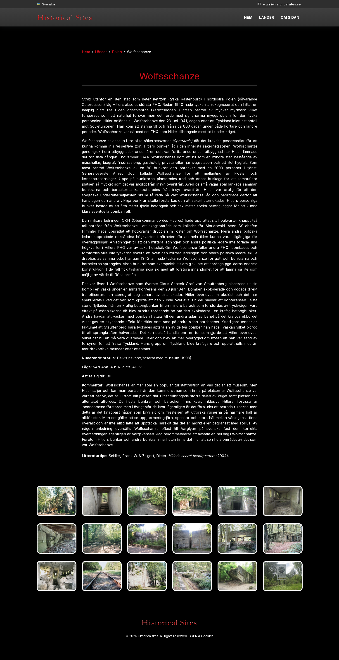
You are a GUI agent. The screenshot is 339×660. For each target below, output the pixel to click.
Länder (101, 52)
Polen (117, 52)
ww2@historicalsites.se (279, 4)
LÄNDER (266, 17)
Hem (86, 52)
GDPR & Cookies (201, 636)
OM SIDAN (290, 17)
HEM (248, 17)
